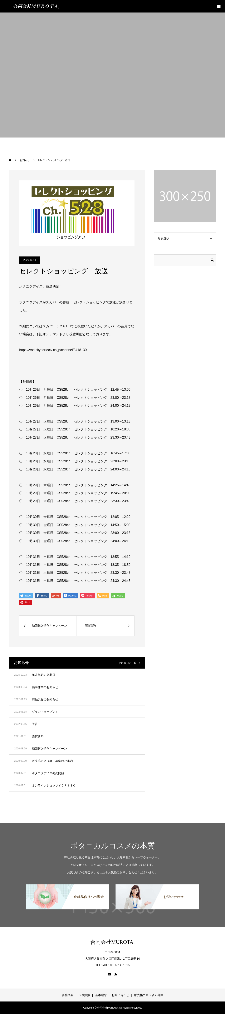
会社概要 (67, 995)
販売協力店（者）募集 (148, 995)
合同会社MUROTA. (112, 942)
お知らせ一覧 (128, 663)
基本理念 (101, 995)
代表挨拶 (84, 995)
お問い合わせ (120, 995)
